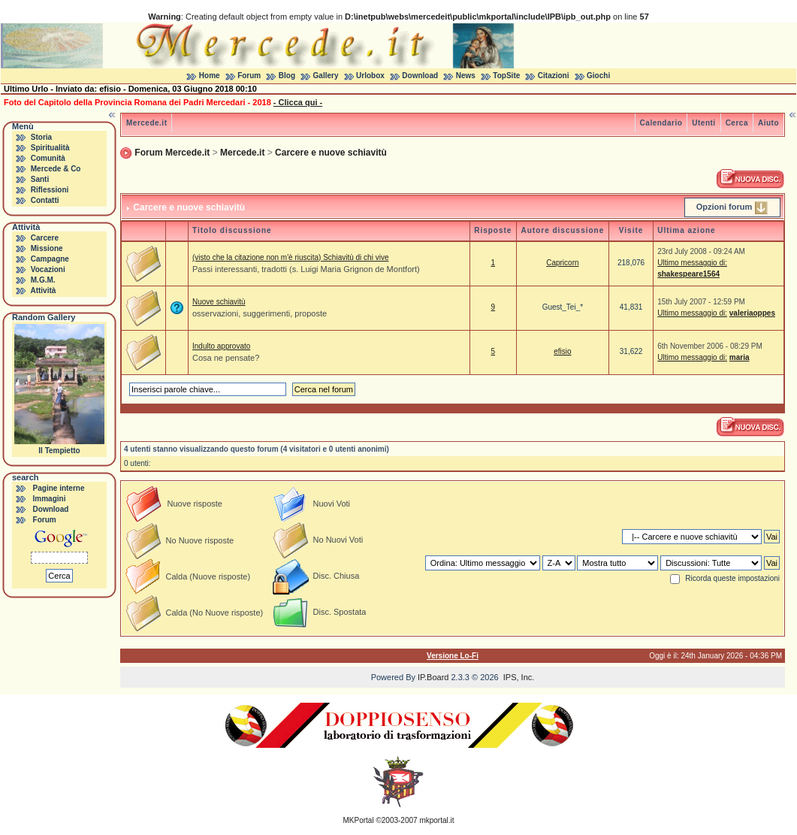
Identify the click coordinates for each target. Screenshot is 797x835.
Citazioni (553, 75)
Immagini (49, 499)
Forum (249, 75)
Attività (43, 290)
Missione (47, 248)
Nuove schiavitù (219, 302)
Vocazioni (48, 269)
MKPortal (358, 820)
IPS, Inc (518, 677)
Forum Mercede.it (172, 152)
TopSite (506, 75)
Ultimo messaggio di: (692, 263)
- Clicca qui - (297, 102)
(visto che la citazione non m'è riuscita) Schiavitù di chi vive (290, 257)
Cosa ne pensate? (225, 357)
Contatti (45, 200)
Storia (41, 137)
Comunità (48, 158)
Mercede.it (146, 123)
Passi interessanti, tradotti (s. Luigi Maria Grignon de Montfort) (306, 269)
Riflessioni (50, 190)
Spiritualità (50, 148)
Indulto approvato (221, 346)
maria (739, 357)
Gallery (326, 75)
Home (209, 75)
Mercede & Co (56, 169)
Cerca (737, 123)
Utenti (703, 123)
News (465, 75)
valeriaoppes (752, 313)
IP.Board (433, 677)
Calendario (661, 123)
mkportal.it (436, 820)
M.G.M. (43, 280)
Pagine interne (59, 488)
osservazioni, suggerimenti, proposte (259, 313)
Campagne (50, 259)
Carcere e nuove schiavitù (331, 152)
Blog (287, 75)
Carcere (45, 238)
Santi (40, 179)
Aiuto (768, 123)
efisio (562, 351)
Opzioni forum (724, 206)
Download (420, 75)
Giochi (598, 75)
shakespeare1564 (688, 274)
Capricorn (562, 263)
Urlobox (370, 75)
